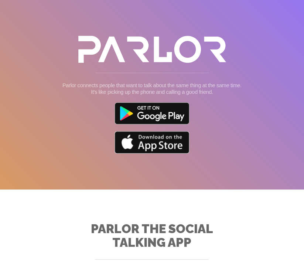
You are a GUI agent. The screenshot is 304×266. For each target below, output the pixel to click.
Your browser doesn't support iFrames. (152, 133)
